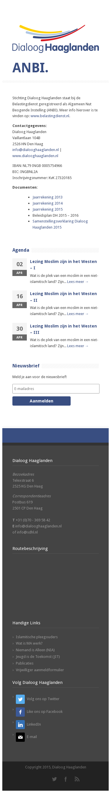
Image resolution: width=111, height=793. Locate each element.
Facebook (66, 779)
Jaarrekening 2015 (48, 209)
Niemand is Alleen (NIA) (35, 650)
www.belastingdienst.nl (50, 116)
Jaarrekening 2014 (48, 203)
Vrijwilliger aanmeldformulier (40, 670)
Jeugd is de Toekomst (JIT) (38, 656)
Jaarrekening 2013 (48, 197)
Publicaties (24, 663)
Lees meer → (78, 281)
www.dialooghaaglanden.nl (35, 156)
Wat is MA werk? (29, 643)
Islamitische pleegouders (37, 637)
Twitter (54, 779)
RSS (77, 779)
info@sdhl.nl (27, 532)
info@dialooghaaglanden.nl (35, 150)
